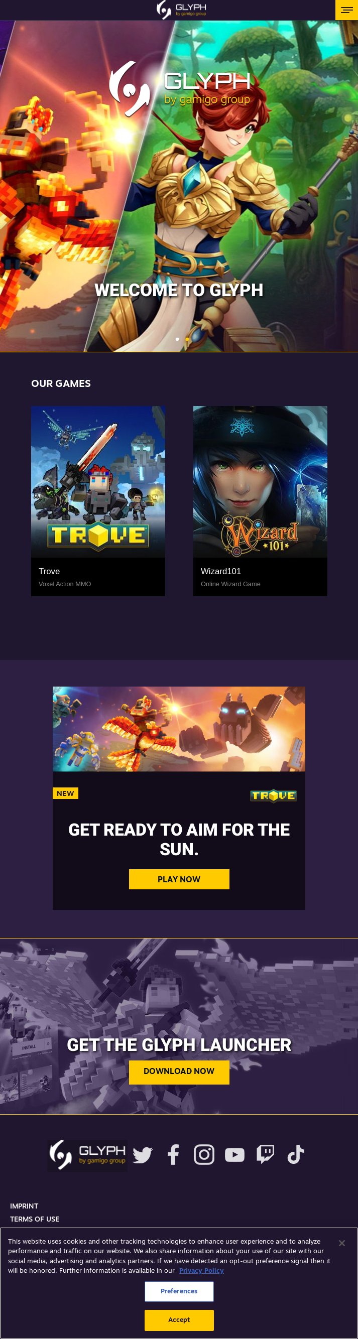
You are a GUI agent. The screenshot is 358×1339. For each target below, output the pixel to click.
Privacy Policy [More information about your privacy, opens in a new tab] (201, 1271)
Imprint (24, 1207)
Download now (179, 1072)
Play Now (179, 880)
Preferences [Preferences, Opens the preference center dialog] (179, 1291)
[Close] (342, 1243)
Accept (179, 1320)
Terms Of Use (34, 1220)
